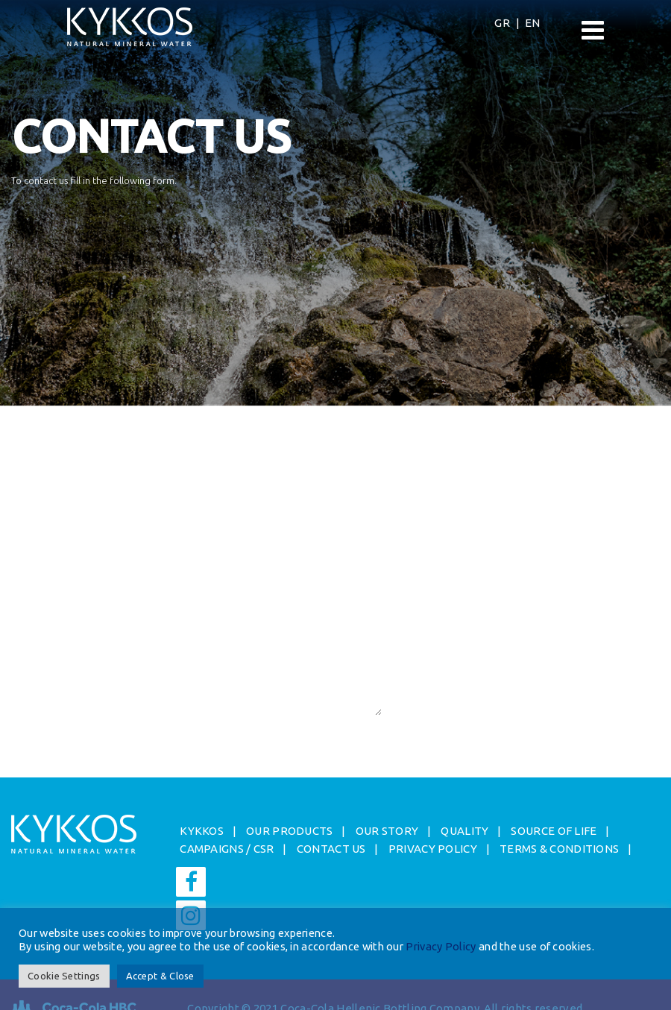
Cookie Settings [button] (64, 975)
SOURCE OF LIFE (553, 830)
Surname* (33, 489)
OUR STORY (387, 830)
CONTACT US (331, 848)
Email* (28, 535)
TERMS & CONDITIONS (559, 848)
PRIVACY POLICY (432, 848)
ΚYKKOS (202, 830)
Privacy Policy (441, 946)
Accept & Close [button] (160, 975)
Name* (29, 443)
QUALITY (464, 830)
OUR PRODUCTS (289, 830)
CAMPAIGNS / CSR (227, 848)
